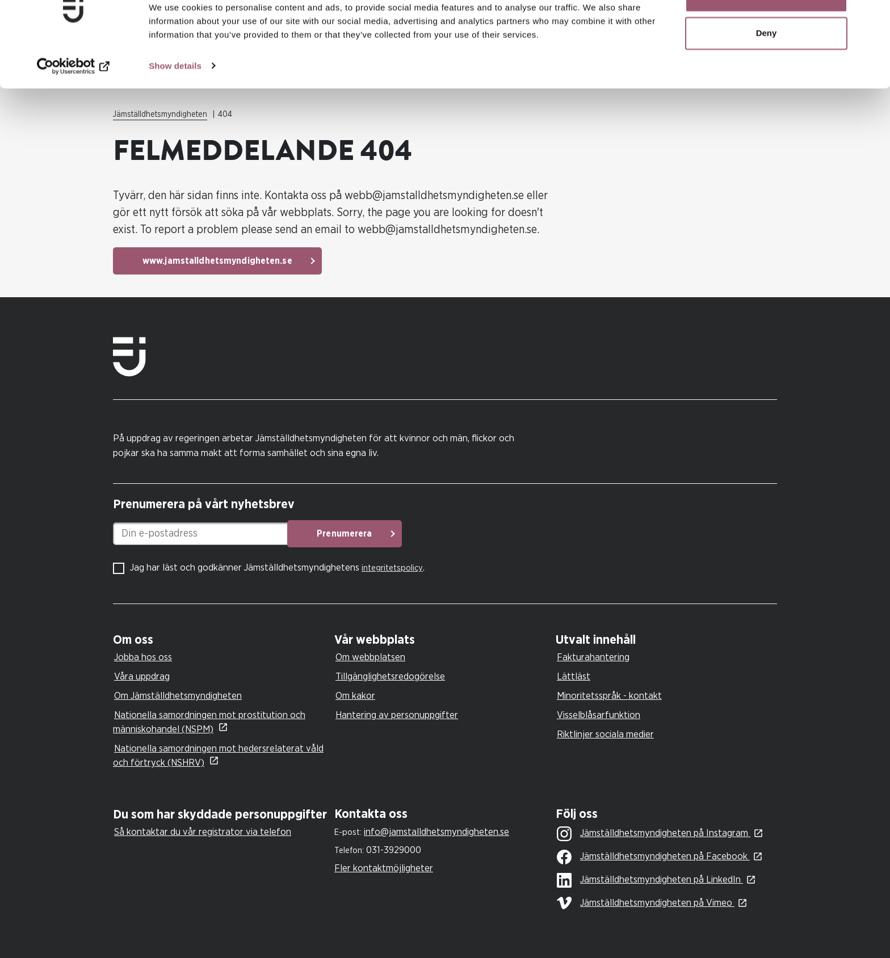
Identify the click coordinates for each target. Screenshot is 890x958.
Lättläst (573, 676)
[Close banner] (872, 18)
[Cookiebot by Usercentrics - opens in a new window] (73, 99)
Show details (175, 99)
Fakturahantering (593, 657)
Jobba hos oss (143, 657)
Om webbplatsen (370, 657)
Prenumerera (391, 533)
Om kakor (355, 695)
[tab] (221, 640)
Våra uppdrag (142, 676)
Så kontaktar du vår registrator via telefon (202, 832)
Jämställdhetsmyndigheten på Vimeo (645, 903)
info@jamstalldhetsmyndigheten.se (436, 832)
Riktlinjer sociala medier (605, 734)
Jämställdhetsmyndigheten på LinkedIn (650, 880)
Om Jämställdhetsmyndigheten (178, 695)
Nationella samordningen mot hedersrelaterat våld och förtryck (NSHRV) (218, 755)
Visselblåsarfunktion (598, 715)
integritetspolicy (392, 568)
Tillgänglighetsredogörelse (390, 676)
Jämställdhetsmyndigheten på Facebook (653, 857)
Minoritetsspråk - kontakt (609, 695)
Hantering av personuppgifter (396, 715)
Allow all (766, 30)
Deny (766, 67)
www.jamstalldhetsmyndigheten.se (217, 260)
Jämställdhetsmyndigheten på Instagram (653, 834)
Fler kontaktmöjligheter (383, 868)
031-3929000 (393, 850)
